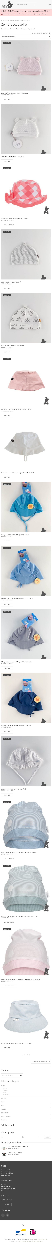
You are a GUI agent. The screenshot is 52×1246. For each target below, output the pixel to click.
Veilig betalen (6, 1187)
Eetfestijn (4, 1098)
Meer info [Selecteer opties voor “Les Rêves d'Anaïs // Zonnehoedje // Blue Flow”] (7, 1048)
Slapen (3, 1105)
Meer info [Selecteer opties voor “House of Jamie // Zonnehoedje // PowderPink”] (7, 415)
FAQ (2, 1190)
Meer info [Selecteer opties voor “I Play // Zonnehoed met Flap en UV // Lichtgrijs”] (7, 668)
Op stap (3, 1109)
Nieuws (3, 1185)
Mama (4, 1092)
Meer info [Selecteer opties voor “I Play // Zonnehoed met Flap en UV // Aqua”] (7, 541)
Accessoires (6, 1094)
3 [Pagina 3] (27, 1055)
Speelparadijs (5, 1112)
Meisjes (16, 20)
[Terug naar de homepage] (7, 4)
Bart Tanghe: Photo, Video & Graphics (30, 1241)
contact (6, 1204)
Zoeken (34, 4)
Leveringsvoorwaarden (8, 1188)
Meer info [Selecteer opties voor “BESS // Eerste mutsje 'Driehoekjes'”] (7, 352)
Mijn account (5, 1170)
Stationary (4, 1120)
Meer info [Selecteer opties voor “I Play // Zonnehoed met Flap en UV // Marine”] (7, 731)
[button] (50, 4)
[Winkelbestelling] (26, 37)
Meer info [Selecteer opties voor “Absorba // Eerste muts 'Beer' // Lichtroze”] (7, 99)
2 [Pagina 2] (24, 1055)
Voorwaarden (43, 1239)
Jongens (5, 1090)
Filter (47, 1137)
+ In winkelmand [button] (9, 225)
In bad (3, 1102)
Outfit (11, 20)
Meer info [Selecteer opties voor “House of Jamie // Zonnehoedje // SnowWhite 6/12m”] (7, 477)
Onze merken (5, 1175)
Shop (7, 20)
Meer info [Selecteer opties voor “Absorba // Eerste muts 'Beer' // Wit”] (7, 161)
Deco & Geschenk (6, 1116)
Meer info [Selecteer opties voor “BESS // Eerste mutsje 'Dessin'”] (7, 288)
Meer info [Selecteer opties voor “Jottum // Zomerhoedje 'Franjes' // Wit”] (7, 795)
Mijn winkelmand (7, 1174)
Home (3, 20)
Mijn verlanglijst (6, 1172)
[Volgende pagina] (30, 1055)
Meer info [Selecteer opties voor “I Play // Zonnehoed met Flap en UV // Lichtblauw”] (7, 604)
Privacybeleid (32, 1239)
